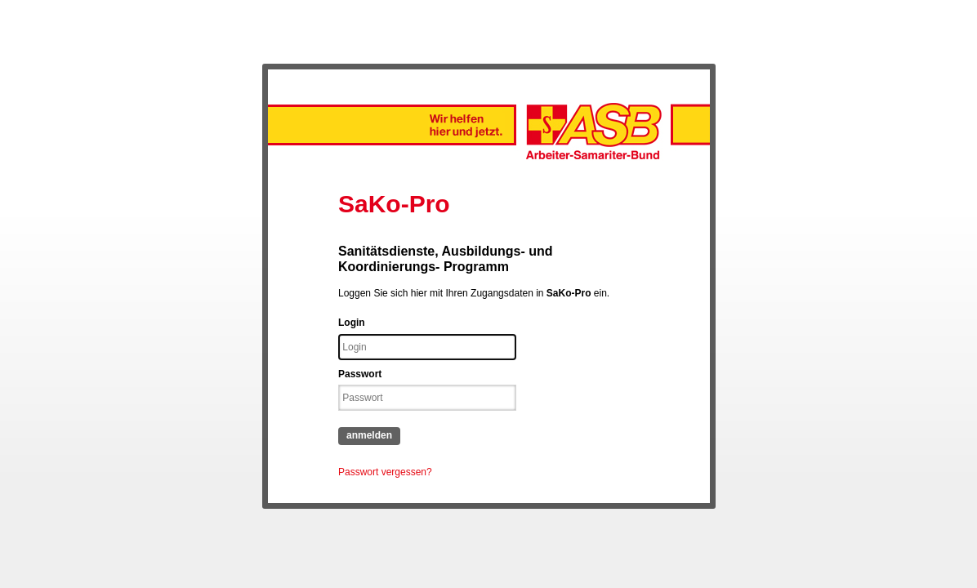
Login (351, 322)
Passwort (359, 374)
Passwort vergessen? (385, 472)
